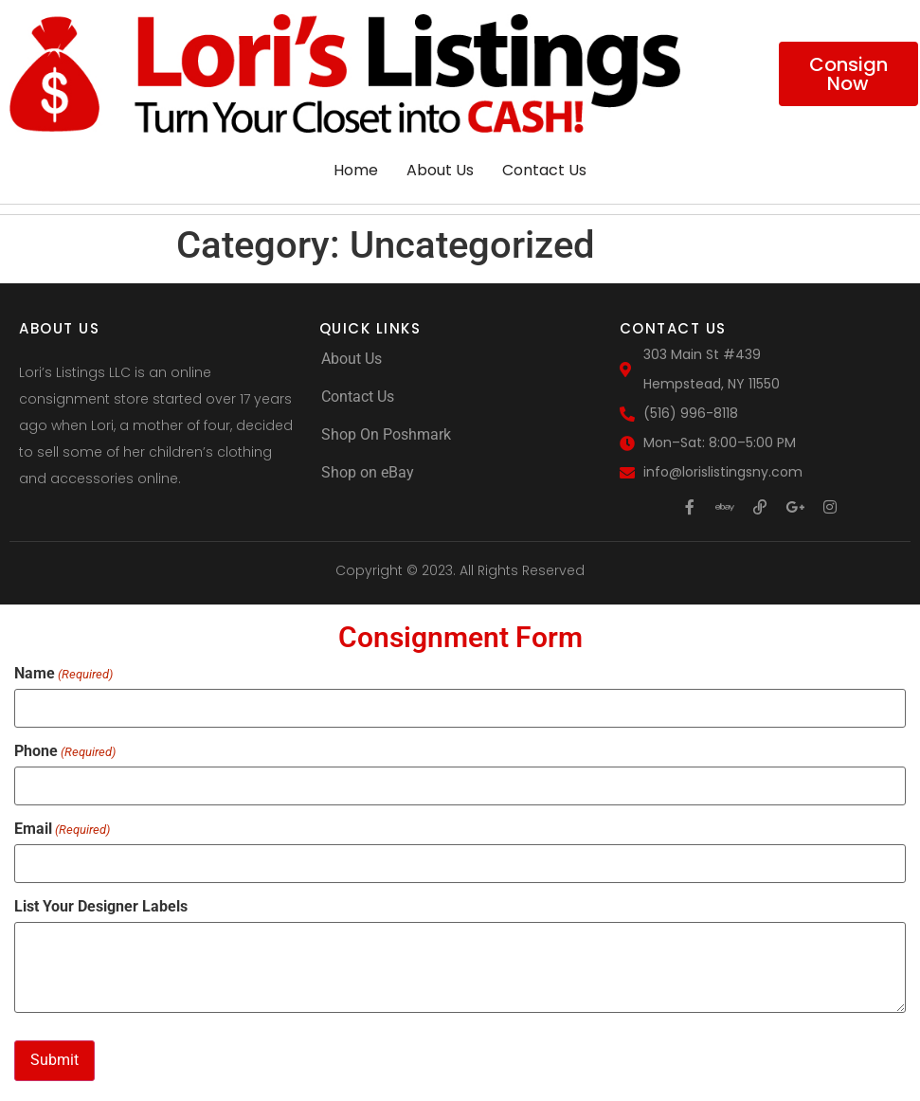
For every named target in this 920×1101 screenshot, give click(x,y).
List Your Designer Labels (101, 904)
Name (63, 673)
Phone (65, 751)
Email (62, 828)
